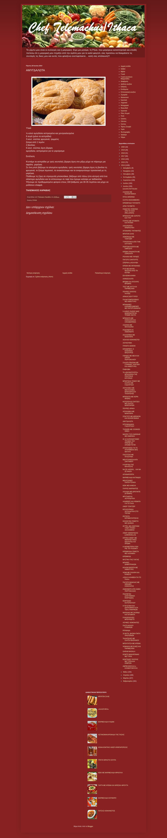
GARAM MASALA (129, 651)
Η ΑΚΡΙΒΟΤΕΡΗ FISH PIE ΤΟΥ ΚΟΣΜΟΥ (130, 547)
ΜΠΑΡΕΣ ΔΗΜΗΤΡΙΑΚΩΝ (129, 563)
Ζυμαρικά (124, 95)
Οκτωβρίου (127, 174)
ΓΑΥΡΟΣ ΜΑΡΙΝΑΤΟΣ (130, 488)
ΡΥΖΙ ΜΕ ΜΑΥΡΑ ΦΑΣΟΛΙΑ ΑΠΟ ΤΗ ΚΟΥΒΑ (130, 271)
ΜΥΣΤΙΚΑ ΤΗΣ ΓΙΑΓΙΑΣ (131, 560)
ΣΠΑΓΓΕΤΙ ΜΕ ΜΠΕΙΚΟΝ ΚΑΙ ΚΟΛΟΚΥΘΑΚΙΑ (131, 417)
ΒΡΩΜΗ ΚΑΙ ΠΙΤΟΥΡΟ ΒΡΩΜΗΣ (131, 283)
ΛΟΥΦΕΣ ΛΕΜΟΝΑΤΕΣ (131, 623)
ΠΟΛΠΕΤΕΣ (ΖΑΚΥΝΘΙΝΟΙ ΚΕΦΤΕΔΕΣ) (129, 596)
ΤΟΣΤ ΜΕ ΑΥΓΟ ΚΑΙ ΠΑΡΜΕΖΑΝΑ (130, 287)
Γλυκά (123, 74)
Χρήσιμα (124, 135)
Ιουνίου (126, 186)
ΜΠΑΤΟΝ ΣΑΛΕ (128, 234)
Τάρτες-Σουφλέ (126, 127)
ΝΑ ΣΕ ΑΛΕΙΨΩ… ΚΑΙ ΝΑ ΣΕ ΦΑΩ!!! (132, 470)
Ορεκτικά (124, 111)
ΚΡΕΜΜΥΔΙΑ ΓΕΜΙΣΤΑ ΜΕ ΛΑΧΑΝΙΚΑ (131, 552)
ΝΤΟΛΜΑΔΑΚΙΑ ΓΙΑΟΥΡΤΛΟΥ (128, 425)
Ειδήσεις (124, 87)
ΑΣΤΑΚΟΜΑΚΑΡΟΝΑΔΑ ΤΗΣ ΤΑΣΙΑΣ (111, 735)
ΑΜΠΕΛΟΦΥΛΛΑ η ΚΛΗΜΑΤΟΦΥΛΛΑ (130, 667)
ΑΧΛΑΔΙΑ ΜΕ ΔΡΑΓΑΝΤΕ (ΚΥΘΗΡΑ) (131, 492)
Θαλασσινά (124, 97)
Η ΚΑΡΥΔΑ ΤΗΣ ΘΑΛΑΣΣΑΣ (128, 465)
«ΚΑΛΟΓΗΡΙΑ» (103, 709)
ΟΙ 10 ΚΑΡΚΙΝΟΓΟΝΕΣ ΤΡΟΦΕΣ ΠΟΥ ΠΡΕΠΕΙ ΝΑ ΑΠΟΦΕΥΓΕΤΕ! (131, 442)
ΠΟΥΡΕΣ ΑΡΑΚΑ (129, 408)
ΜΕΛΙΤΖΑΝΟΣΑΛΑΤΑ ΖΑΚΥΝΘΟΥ (130, 460)
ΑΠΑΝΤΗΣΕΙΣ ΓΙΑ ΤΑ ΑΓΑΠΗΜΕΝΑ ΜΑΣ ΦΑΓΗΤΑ (130, 450)
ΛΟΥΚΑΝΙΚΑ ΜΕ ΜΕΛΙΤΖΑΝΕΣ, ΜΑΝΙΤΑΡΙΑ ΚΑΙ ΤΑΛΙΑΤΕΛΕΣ (129, 391)
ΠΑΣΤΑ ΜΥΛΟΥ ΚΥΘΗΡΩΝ (128, 626)
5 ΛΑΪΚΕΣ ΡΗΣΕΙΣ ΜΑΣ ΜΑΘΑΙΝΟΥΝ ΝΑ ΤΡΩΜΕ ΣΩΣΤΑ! (131, 313)
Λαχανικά (124, 103)
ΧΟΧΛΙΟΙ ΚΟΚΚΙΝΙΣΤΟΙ (131, 340)
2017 (123, 156)
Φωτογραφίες (125, 132)
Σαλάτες (123, 119)
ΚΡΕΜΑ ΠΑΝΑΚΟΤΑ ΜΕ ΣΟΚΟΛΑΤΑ (131, 252)
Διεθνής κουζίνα (126, 84)
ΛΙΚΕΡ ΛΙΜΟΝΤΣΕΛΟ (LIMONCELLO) (130, 534)
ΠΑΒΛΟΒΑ (126, 369)
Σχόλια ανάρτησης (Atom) (44, 277)
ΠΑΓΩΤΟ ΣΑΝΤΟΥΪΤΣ (130, 260)
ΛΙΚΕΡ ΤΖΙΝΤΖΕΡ (129, 506)
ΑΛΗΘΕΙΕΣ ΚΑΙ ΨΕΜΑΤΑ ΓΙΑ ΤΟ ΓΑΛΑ (131, 502)
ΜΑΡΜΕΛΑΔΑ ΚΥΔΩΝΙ (106, 722)
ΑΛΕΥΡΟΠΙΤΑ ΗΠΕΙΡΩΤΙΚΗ (128, 227)
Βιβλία (123, 72)
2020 (123, 147)
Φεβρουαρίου (128, 681)
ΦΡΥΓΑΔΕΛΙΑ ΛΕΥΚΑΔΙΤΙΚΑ (129, 497)
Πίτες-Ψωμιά (125, 113)
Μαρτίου (126, 678)
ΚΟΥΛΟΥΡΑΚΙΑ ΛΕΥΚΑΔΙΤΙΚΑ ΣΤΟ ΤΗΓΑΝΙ (130, 511)
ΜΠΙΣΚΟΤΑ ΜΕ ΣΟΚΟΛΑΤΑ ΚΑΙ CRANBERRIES (129, 320)
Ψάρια (123, 137)
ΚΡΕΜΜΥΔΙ (127, 556)
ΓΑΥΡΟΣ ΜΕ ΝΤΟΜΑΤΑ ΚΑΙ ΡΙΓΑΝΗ (131, 222)
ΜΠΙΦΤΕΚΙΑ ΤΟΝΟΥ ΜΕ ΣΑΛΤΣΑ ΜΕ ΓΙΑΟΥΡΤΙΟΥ (131, 383)
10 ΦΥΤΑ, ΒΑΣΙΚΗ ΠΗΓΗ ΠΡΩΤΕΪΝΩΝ (131, 634)
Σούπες (123, 124)
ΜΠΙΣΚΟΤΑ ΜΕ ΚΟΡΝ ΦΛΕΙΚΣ (130, 397)
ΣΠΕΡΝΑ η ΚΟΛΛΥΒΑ (130, 263)
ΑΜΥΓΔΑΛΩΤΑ (128, 421)
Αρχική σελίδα (67, 273)
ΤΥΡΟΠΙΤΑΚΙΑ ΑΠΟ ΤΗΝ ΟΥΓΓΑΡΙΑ (131, 243)
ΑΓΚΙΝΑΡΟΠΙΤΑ (128, 474)
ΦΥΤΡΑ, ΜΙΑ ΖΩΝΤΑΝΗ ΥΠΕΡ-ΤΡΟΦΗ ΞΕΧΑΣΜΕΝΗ (131, 528)
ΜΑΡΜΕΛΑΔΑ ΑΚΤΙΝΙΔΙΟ (132, 478)
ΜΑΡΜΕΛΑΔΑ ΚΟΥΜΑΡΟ (107, 798)
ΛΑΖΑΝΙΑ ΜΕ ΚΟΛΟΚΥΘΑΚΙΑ (129, 193)
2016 (123, 159)
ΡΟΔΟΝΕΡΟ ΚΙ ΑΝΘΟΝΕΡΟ (128, 331)
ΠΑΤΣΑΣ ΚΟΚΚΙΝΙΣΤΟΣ (106, 811)
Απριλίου (126, 675)
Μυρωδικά (124, 108)
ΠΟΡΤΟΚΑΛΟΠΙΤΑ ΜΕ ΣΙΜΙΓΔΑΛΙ (131, 248)
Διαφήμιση (124, 81)
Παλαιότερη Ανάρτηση (102, 273)
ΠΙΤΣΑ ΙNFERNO (129, 197)
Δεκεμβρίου (127, 168)
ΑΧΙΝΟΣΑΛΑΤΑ (128, 279)
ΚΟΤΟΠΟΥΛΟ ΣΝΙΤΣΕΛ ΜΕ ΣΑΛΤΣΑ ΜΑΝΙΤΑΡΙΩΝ (131, 403)
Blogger (90, 826)
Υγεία (122, 129)
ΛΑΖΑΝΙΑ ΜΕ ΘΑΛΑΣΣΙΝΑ (128, 326)
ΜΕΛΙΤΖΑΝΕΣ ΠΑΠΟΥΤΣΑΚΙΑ (129, 481)
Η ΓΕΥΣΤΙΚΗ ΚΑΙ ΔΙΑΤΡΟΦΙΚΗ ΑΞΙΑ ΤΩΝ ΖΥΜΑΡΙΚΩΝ (130, 608)
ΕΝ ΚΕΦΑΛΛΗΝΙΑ (129, 276)
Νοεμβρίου (127, 171)
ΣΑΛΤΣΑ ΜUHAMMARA (131, 200)
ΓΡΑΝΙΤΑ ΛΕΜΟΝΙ (129, 346)
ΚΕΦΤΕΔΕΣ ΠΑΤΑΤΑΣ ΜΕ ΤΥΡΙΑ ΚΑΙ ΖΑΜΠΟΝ (130, 661)
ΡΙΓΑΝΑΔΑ (126, 630)
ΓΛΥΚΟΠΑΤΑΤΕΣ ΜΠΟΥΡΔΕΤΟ (128, 618)
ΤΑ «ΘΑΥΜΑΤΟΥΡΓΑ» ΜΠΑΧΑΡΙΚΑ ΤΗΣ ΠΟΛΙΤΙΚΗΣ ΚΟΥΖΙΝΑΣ (130, 375)
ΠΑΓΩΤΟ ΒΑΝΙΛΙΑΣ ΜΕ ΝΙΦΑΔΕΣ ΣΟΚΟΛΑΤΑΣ (131, 584)
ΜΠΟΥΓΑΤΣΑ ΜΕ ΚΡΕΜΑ (132, 643)
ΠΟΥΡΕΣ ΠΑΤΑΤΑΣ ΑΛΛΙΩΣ (129, 292)
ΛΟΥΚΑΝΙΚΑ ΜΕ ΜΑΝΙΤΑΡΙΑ (128, 412)
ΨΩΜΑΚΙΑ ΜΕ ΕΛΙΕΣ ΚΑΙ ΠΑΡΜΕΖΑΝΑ (132, 647)
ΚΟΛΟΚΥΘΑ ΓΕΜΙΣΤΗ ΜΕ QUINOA (130, 522)
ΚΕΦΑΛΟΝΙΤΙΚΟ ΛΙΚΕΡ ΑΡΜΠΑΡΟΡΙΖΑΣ (113, 747)
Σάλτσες (123, 121)
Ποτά (122, 116)
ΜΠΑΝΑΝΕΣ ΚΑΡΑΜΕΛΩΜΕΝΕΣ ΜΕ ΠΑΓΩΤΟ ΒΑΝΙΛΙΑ (131, 306)
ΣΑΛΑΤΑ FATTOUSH (130, 189)
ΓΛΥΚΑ (34, 200)
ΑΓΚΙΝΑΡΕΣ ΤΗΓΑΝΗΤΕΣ (132, 231)
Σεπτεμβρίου (127, 177)
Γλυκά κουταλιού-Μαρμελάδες (127, 78)
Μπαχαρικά (125, 105)
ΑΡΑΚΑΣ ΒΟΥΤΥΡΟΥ (130, 296)
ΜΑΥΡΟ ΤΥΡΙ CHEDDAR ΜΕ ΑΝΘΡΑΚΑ (131, 435)
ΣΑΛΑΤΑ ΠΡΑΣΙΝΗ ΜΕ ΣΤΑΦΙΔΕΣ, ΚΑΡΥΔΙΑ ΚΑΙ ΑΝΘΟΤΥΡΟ (131, 364)
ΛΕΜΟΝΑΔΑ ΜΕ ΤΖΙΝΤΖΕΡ (128, 238)
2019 (123, 150)
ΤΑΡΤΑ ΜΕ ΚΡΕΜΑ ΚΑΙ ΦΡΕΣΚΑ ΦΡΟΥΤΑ (113, 785)
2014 (123, 165)
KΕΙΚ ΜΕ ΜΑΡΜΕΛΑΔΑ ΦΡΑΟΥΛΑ (110, 773)
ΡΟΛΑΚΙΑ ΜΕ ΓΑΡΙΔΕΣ (131, 257)
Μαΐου (125, 672)
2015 (123, 162)
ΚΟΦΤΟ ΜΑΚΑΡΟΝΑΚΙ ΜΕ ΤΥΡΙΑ (131, 655)
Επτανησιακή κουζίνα (128, 92)
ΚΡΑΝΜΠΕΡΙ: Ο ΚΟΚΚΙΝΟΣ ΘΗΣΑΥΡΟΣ (128, 351)
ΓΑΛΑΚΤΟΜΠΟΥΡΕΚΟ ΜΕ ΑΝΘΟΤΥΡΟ (131, 300)
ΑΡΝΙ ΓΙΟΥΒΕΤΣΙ (129, 206)
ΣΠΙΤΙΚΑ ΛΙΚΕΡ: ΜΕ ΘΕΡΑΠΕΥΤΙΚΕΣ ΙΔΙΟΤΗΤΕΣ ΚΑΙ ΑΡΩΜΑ (130, 540)
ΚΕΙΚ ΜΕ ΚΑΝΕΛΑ (129, 485)
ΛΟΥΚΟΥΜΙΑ (127, 343)
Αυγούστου (127, 180)
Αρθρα (123, 69)
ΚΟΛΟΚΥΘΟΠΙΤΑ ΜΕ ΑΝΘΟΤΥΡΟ (130, 568)
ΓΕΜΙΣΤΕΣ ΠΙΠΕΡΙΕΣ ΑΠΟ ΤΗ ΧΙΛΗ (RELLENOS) (130, 211)
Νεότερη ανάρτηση (33, 273)
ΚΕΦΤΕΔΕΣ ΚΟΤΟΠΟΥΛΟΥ (129, 602)
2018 (123, 153)
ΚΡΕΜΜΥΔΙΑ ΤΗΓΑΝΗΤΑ (131, 203)
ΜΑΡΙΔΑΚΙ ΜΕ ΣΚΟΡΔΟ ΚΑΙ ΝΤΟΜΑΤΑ (131, 613)
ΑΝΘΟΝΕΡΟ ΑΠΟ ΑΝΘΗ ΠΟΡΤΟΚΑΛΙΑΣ (131, 590)
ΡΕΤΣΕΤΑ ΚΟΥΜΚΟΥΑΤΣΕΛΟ (130, 517)
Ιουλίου (126, 183)
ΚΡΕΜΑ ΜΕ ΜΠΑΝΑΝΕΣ (131, 266)
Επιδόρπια (124, 89)
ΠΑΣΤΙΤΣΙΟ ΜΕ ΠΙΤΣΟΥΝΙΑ (128, 455)
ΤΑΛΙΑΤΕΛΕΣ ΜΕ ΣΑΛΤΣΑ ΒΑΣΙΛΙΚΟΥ (131, 639)
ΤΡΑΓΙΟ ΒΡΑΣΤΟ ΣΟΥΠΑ (107, 760)
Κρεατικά (124, 100)
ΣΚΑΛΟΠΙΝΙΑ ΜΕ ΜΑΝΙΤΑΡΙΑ (129, 336)
